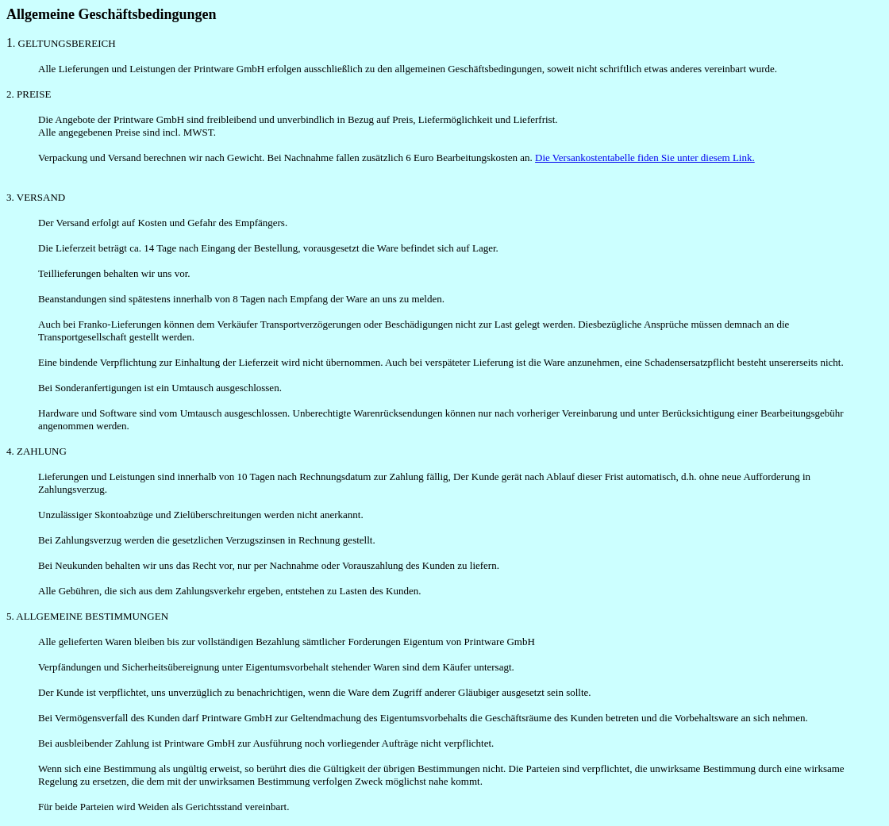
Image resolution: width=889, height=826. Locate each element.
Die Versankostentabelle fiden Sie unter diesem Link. (645, 157)
